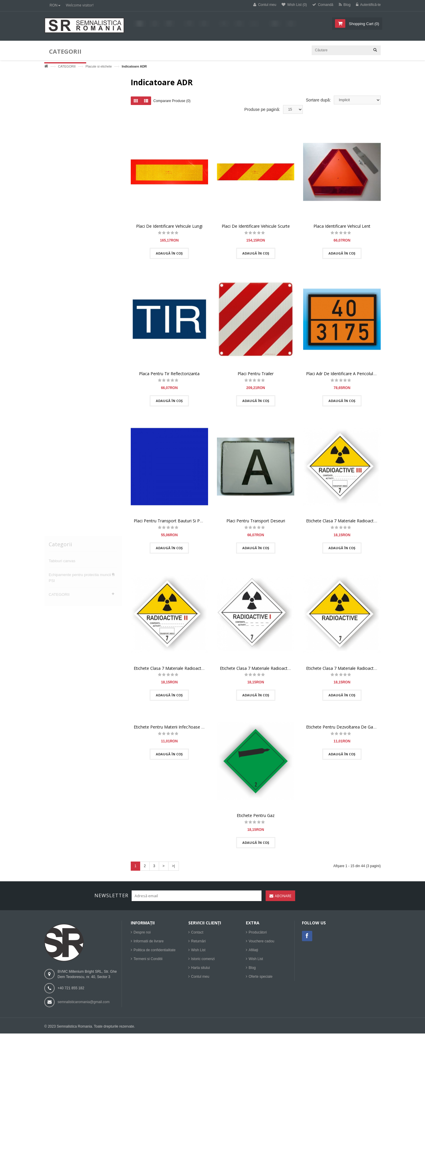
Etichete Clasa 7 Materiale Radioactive (342, 670)
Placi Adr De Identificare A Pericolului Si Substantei (354, 375)
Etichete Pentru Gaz (255, 817)
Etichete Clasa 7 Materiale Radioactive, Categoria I (268, 670)
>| (173, 868)
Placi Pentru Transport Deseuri (255, 523)
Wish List (198, 950)
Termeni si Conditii (148, 959)
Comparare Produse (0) (172, 103)
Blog (252, 968)
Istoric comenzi (203, 959)
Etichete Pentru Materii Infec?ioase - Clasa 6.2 (177, 729)
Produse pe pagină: (262, 111)
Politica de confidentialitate (155, 950)
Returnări (198, 941)
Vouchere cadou (261, 941)
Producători (258, 932)
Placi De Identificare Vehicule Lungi (169, 228)
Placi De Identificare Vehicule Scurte (256, 228)
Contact (197, 932)
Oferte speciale (261, 977)
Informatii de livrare (149, 941)
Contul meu (200, 977)
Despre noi (142, 932)
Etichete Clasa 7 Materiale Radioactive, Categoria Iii (355, 523)
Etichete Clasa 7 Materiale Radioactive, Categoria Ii (182, 670)
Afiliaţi (253, 950)
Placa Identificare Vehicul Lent (341, 228)
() (363, 24)
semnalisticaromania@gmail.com (83, 1002)
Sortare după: (318, 102)
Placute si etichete (99, 66)
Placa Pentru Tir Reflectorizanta (169, 375)
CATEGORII (67, 66)
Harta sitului (200, 968)
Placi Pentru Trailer (256, 375)
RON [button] (55, 5)
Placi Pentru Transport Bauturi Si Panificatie (175, 523)
